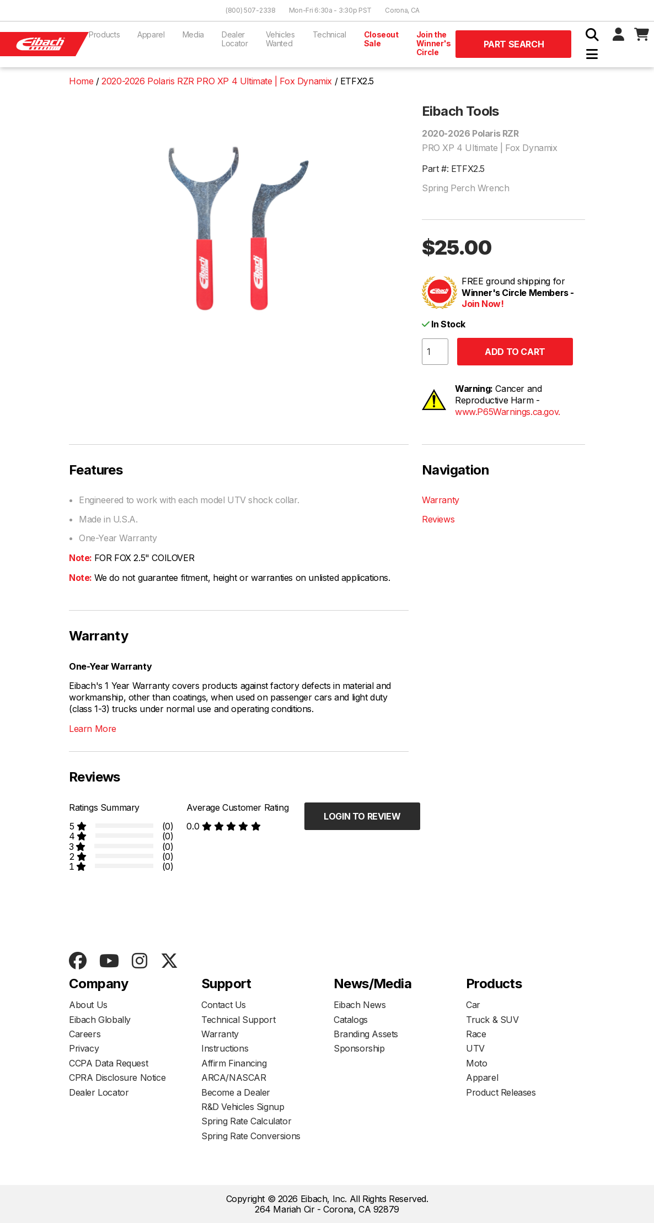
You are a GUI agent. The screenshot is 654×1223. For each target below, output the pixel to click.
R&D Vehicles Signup (242, 1107)
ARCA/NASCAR (233, 1077)
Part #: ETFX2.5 (453, 169)
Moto (476, 1063)
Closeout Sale (381, 39)
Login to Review (362, 816)
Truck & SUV (492, 1020)
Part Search (514, 44)
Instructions (224, 1048)
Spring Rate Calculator (246, 1121)
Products (104, 34)
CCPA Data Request (108, 1063)
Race (476, 1034)
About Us (88, 1005)
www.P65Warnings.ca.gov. (507, 411)
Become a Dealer (235, 1092)
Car (473, 1005)
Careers (84, 1034)
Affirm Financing (234, 1063)
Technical (329, 34)
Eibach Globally (100, 1020)
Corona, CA (402, 10)
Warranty (440, 499)
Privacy (84, 1048)
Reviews (438, 519)
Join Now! (482, 303)
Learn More (92, 728)
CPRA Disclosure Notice (117, 1077)
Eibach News (360, 1005)
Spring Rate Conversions (251, 1136)
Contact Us (223, 1005)
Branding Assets (366, 1034)
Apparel (151, 34)
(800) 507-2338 (251, 10)
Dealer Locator (235, 39)
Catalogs (351, 1020)
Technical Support (238, 1020)
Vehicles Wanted (280, 39)
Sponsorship (359, 1048)
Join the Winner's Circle (433, 43)
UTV (475, 1048)
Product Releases (501, 1092)
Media (193, 34)
